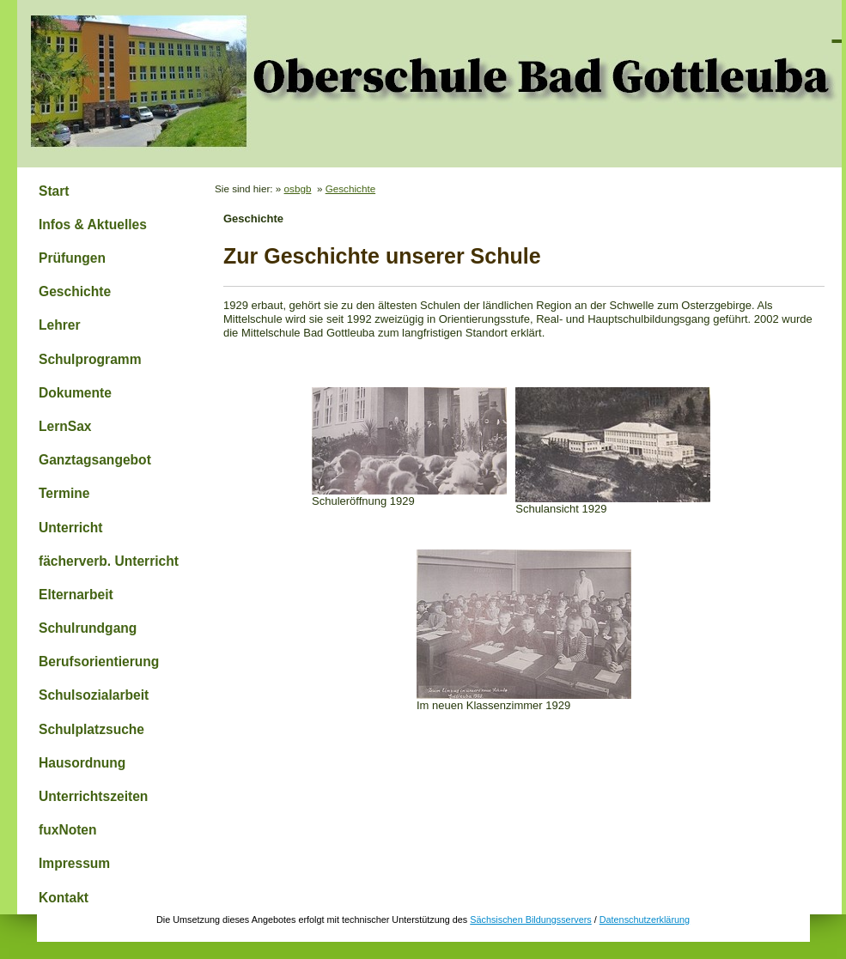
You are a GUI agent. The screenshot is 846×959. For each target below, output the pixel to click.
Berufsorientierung (99, 661)
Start (54, 191)
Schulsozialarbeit (94, 695)
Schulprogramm (90, 359)
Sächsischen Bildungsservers (530, 919)
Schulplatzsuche (91, 729)
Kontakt (63, 897)
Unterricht (71, 527)
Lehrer (60, 325)
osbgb (298, 188)
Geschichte (75, 291)
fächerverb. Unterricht (109, 561)
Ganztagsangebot (95, 459)
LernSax (65, 426)
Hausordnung (82, 763)
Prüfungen (72, 258)
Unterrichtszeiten (93, 796)
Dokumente (75, 392)
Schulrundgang (88, 628)
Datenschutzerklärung (645, 919)
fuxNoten (68, 829)
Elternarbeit (76, 594)
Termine (64, 493)
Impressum (74, 863)
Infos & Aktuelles (93, 224)
